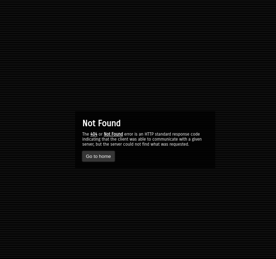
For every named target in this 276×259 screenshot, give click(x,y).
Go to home (98, 156)
